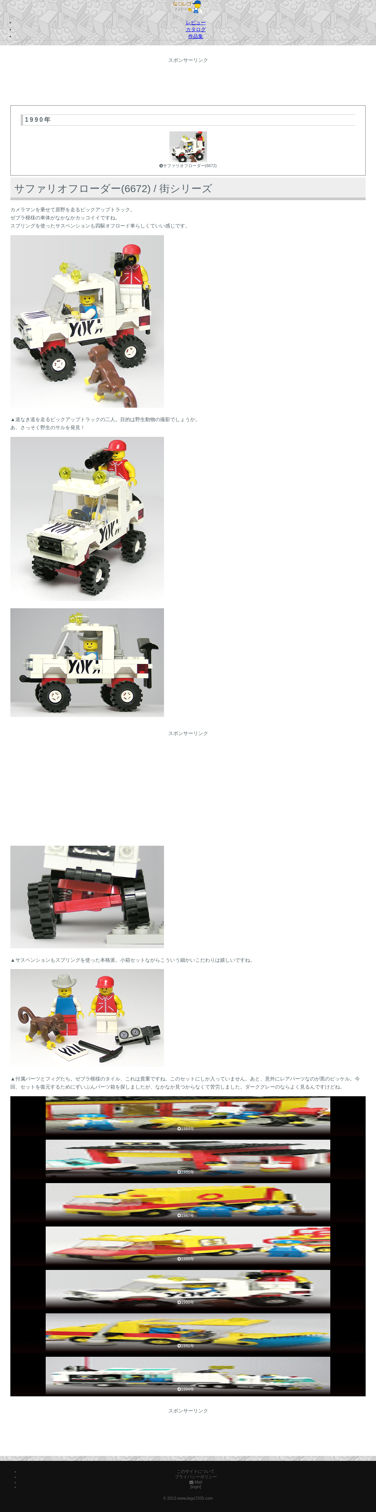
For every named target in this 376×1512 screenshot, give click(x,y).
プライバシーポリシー (196, 1476)
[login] (195, 1486)
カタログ (196, 29)
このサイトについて (196, 1471)
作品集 (195, 36)
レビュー (196, 22)
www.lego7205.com (195, 1498)
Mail (195, 1482)
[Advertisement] (188, 82)
